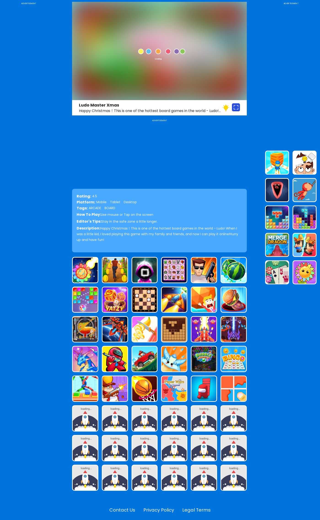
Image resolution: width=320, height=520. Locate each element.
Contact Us (122, 510)
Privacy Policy (158, 510)
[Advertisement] (28, 74)
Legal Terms (196, 510)
